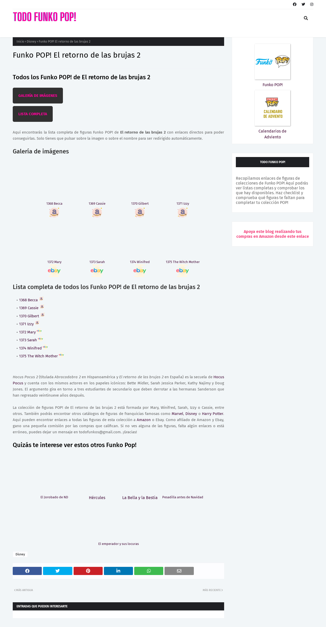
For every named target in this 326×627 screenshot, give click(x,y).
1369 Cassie (32, 308)
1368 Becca (31, 300)
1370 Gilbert (32, 316)
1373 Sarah (31, 340)
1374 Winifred (33, 348)
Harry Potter (212, 413)
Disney (31, 41)
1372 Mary (30, 332)
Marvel (177, 413)
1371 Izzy (29, 324)
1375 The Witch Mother (41, 356)
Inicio (20, 41)
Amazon (144, 419)
